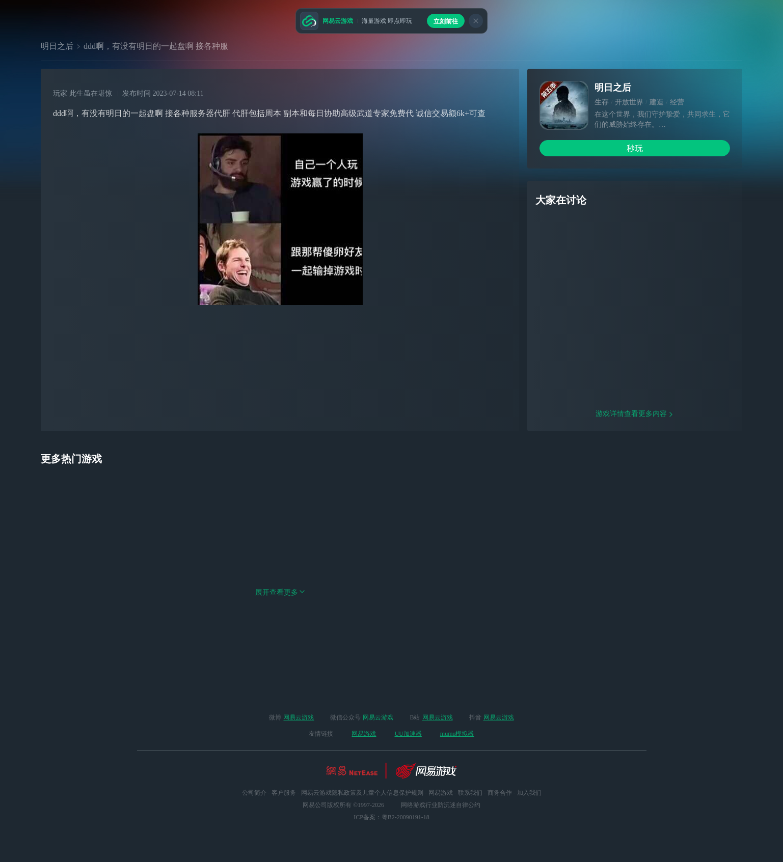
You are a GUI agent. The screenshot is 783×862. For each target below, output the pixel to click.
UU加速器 (407, 733)
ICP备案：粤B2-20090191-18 (391, 817)
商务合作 (500, 792)
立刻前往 (446, 21)
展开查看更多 (280, 657)
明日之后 (57, 46)
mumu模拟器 (457, 733)
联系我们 (470, 792)
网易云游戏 (298, 717)
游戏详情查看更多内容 (635, 479)
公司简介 (254, 792)
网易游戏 (364, 733)
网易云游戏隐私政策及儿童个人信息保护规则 (362, 792)
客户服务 (284, 792)
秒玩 (635, 148)
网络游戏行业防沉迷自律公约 (440, 805)
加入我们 (529, 792)
